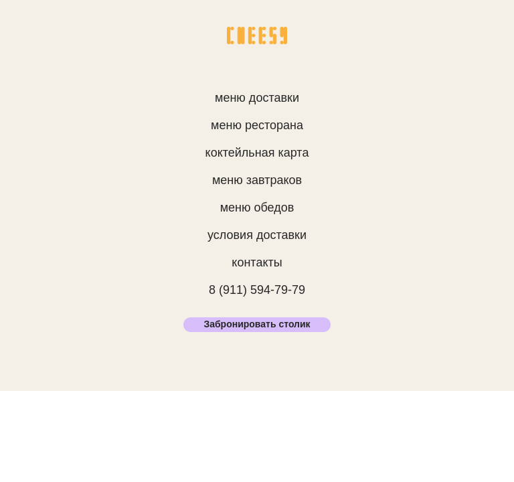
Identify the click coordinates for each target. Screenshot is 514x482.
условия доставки (257, 235)
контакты (257, 262)
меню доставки (257, 97)
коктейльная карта (257, 152)
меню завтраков (257, 180)
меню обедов (257, 207)
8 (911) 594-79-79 (257, 290)
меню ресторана (257, 125)
